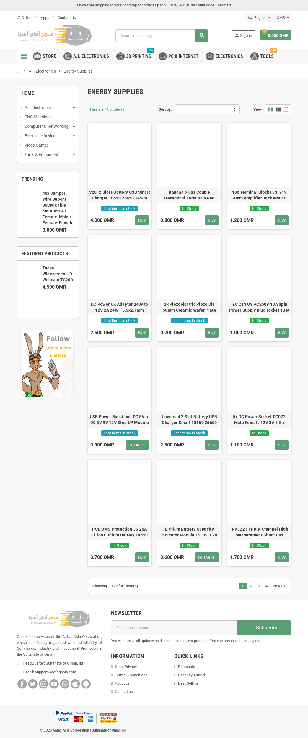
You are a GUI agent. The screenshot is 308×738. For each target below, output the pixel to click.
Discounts (186, 667)
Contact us (124, 691)
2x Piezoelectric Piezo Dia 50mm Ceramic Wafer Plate (189, 307)
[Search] (161, 35)
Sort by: (165, 109)
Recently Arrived (191, 675)
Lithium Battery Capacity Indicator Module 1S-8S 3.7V (189, 532)
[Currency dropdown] (282, 17)
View (257, 109)
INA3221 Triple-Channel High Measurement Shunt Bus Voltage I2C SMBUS (259, 532)
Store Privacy (126, 667)
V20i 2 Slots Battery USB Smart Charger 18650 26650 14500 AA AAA (119, 195)
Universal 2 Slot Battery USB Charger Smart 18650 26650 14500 (189, 420)
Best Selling (188, 683)
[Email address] (174, 627)
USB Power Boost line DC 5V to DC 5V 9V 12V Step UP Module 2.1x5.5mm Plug (119, 420)
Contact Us (64, 17)
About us (122, 683)
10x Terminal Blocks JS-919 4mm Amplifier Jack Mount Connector (259, 195)
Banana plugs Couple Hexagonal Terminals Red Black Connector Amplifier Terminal (189, 195)
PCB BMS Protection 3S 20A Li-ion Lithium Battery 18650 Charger (119, 532)
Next (279, 586)
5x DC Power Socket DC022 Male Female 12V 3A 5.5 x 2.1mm (259, 420)
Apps (42, 17)
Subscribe (264, 628)
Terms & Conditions (131, 675)
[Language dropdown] (259, 17)
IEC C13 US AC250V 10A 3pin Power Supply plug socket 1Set (259, 307)
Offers (24, 17)
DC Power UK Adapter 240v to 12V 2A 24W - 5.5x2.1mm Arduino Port (119, 307)
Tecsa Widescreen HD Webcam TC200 (58, 274)
